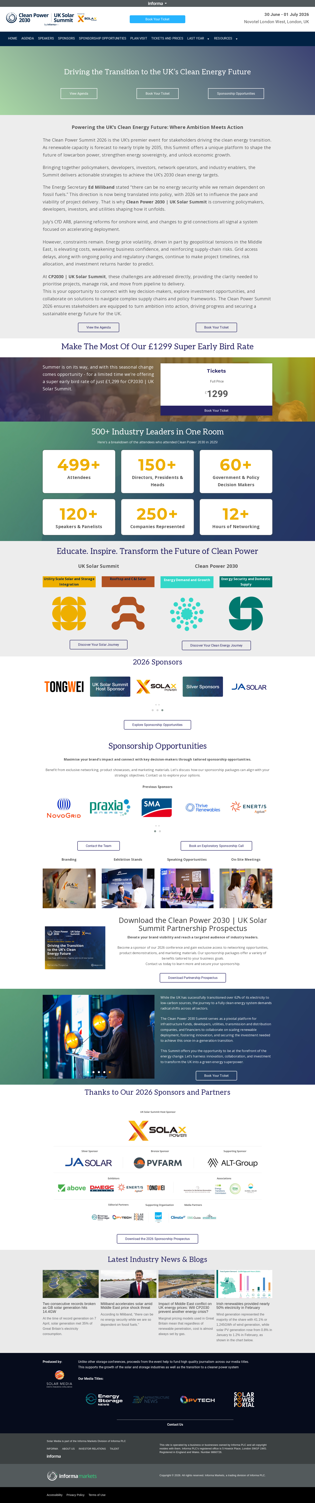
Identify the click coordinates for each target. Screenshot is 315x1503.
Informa (52, 1448)
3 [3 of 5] (99, 1072)
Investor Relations (92, 1448)
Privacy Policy (75, 1495)
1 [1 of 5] (88, 1072)
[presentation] (155, 704)
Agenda (27, 38)
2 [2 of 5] (93, 1072)
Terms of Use (97, 1495)
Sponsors (66, 38)
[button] (152, 710)
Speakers (46, 38)
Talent (114, 1448)
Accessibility (54, 1495)
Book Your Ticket (157, 19)
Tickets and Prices (167, 38)
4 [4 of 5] (104, 1072)
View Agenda (79, 93)
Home (12, 38)
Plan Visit (138, 38)
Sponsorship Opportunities (102, 38)
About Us (68, 1448)
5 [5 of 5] (110, 1072)
